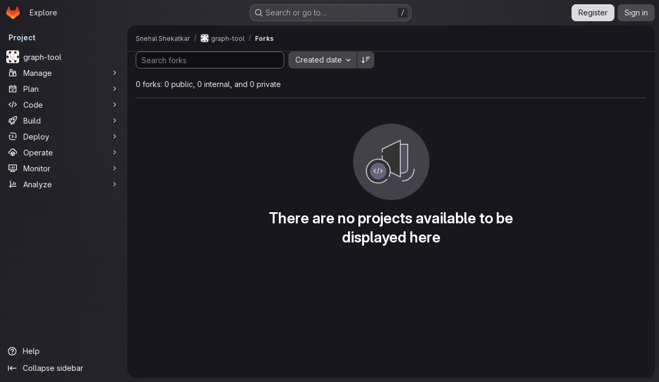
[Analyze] (63, 184)
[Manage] (63, 72)
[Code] (63, 104)
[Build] (63, 120)
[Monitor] (63, 168)
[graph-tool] (63, 56)
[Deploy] (63, 136)
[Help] (63, 351)
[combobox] (322, 59)
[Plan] (63, 88)
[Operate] (63, 152)
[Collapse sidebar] (63, 368)
